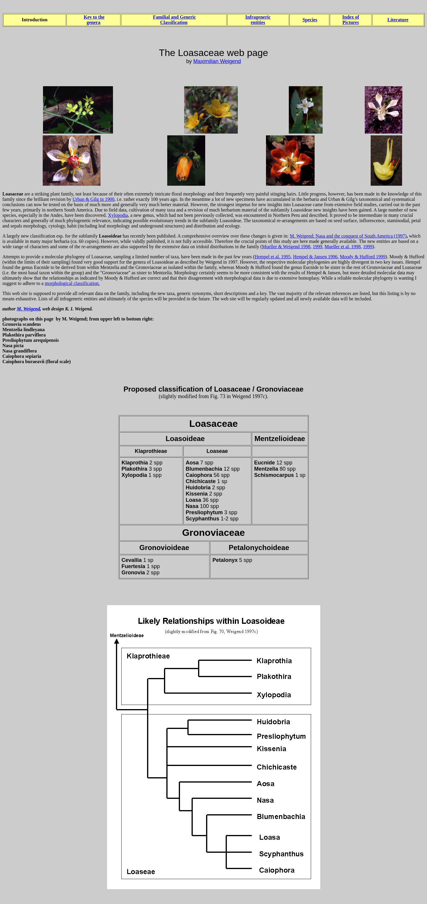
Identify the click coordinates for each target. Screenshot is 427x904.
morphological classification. (72, 283)
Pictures (350, 22)
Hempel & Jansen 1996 (315, 256)
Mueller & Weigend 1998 (286, 246)
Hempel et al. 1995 (272, 256)
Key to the (94, 17)
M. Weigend (28, 308)
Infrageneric (257, 17)
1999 (317, 246)
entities (258, 22)
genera (93, 22)
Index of (350, 17)
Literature (398, 19)
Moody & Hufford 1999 (362, 256)
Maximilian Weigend (217, 61)
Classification (173, 22)
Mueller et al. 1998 (343, 246)
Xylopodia (118, 215)
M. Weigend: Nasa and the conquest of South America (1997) (348, 235)
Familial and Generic (174, 17)
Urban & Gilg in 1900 (93, 199)
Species (309, 19)
